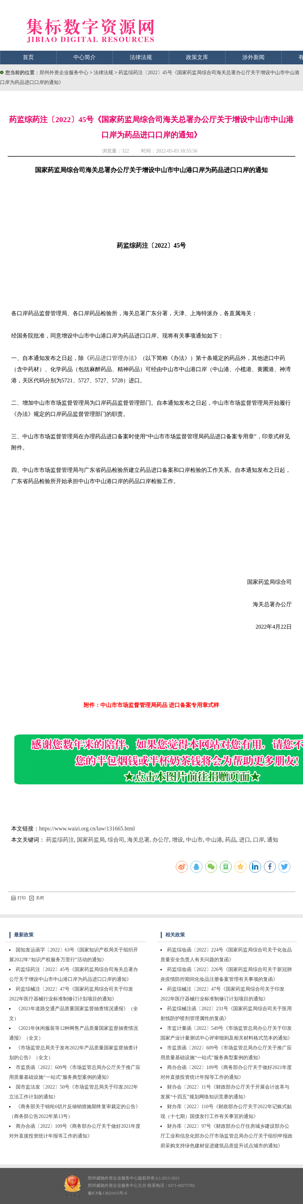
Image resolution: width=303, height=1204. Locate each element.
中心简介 (84, 57)
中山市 (194, 840)
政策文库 (197, 57)
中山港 (213, 840)
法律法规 (141, 57)
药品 (230, 840)
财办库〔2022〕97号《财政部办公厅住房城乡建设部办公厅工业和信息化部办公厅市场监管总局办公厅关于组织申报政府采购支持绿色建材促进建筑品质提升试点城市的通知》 (226, 1136)
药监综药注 (60, 840)
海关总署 (138, 840)
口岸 (258, 840)
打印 (18, 897)
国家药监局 (91, 840)
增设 (177, 840)
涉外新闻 (253, 57)
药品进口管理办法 (111, 358)
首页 (28, 57)
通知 (272, 840)
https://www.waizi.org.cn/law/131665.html (87, 828)
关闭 (36, 897)
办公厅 (160, 840)
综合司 (116, 840)
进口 (244, 840)
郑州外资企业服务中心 (63, 72)
